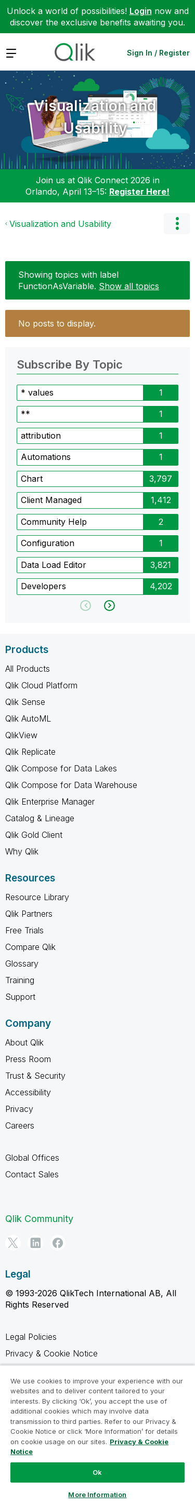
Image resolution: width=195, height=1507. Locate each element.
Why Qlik (21, 851)
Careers (19, 1125)
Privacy (19, 1109)
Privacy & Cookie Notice (51, 1353)
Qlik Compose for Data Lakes (61, 768)
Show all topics (129, 286)
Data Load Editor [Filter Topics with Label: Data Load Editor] (53, 565)
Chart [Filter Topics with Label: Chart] (32, 478)
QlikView (21, 735)
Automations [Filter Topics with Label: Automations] (46, 457)
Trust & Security (35, 1075)
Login (140, 11)
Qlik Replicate (30, 751)
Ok (97, 1472)
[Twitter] (13, 1243)
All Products (27, 668)
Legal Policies (31, 1337)
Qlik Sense (25, 702)
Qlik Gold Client (33, 835)
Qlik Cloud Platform (41, 685)
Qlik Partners (29, 913)
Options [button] (177, 223)
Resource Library (37, 897)
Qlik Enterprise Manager (50, 801)
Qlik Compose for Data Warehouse (71, 785)
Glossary (21, 963)
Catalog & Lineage (39, 818)
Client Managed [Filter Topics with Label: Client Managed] (51, 500)
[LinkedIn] (35, 1243)
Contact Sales (32, 1174)
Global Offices (32, 1157)
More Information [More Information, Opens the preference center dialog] (97, 1494)
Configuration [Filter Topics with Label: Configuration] (47, 543)
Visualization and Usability (95, 117)
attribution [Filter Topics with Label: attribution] (41, 435)
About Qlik (24, 1042)
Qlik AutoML (28, 718)
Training (19, 980)
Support (20, 997)
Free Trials (24, 930)
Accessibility (28, 1092)
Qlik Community (39, 1218)
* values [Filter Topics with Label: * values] (37, 392)
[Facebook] (58, 1243)
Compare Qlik (30, 947)
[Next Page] (108, 605)
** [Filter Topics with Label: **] (25, 414)
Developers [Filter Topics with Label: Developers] (43, 586)
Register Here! (139, 191)
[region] (97, 1436)
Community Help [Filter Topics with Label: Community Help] (54, 522)
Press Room (28, 1059)
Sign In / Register (158, 52)
